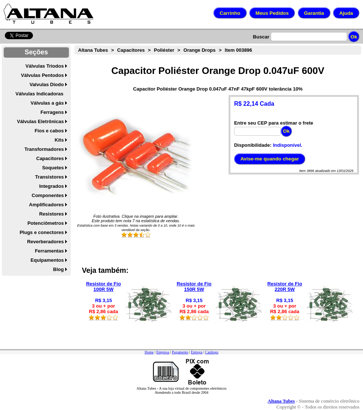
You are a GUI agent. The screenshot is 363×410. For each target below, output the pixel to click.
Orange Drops (199, 50)
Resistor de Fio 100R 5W (103, 286)
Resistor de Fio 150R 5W (194, 286)
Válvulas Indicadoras (39, 93)
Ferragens (52, 112)
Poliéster (164, 50)
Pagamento (180, 352)
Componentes (48, 195)
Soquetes (53, 167)
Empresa (162, 352)
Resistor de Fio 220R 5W (284, 286)
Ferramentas (49, 251)
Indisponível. (287, 145)
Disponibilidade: (253, 145)
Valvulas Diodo (47, 84)
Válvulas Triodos (45, 66)
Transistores (49, 177)
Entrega (196, 352)
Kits (59, 140)
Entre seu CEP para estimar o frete (273, 123)
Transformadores (44, 149)
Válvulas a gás (47, 103)
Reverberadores (45, 241)
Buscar (261, 37)
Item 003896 (238, 50)
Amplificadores (46, 204)
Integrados (51, 186)
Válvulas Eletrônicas (40, 121)
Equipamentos (47, 260)
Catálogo (211, 352)
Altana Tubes (93, 50)
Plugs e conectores (42, 232)
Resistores (51, 214)
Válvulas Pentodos (42, 75)
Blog (58, 269)
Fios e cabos (49, 130)
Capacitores (50, 158)
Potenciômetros (45, 223)
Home (148, 352)
